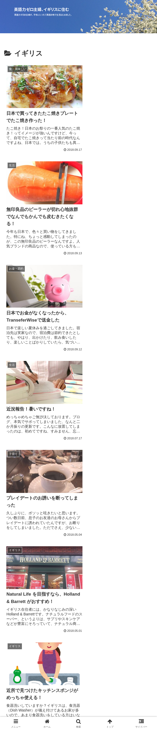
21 (107, 564)
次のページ (78, 544)
